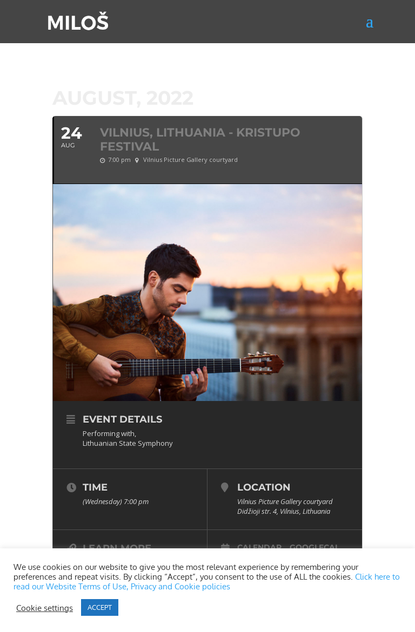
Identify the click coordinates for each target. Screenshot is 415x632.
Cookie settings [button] (44, 608)
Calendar (259, 547)
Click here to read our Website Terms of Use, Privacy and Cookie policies (207, 581)
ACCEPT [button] (100, 607)
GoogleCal (314, 547)
